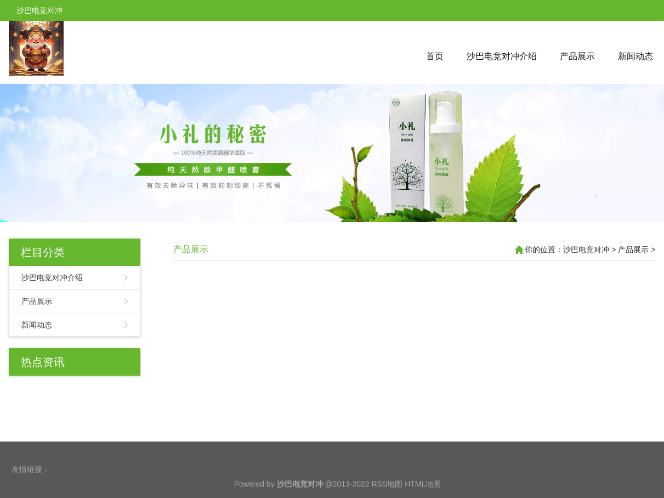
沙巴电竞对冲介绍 (502, 56)
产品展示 (577, 56)
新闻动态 (635, 56)
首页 (435, 56)
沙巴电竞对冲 (586, 249)
